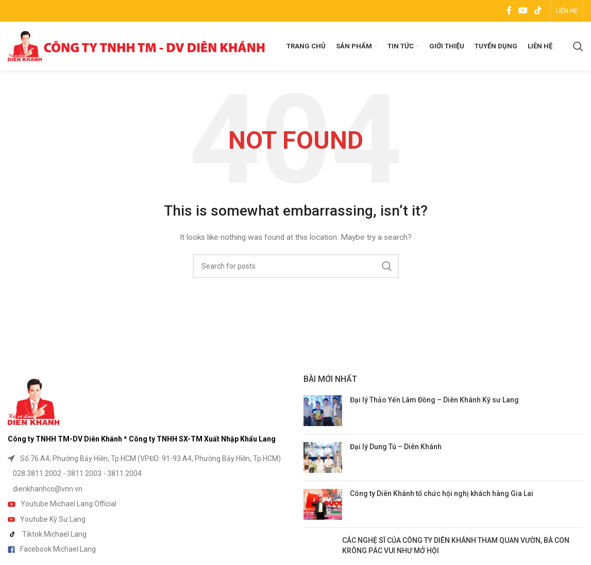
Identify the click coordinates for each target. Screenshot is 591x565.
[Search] (578, 46)
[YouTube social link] (523, 11)
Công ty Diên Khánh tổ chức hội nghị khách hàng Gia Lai (441, 493)
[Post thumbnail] (322, 410)
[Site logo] (136, 45)
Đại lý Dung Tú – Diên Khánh (396, 447)
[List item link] (148, 458)
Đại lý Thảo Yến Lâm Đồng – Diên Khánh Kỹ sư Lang (434, 400)
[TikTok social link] (538, 11)
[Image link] (33, 401)
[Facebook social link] (509, 11)
